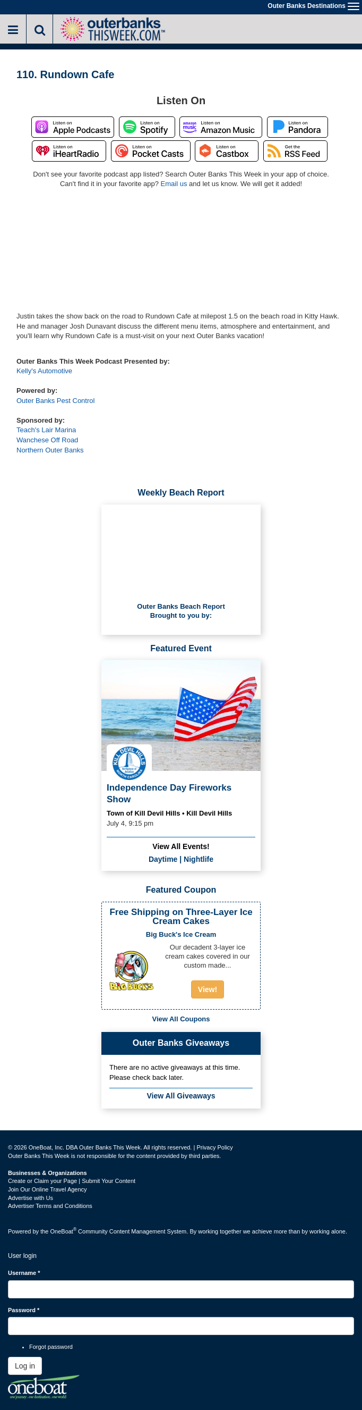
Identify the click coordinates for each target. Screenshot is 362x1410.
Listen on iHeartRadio (69, 151)
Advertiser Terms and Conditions (50, 1206)
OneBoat (63, 1231)
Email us (174, 184)
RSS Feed (295, 151)
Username (24, 1273)
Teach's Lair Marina (46, 430)
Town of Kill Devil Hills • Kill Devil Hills (169, 813)
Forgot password (51, 1347)
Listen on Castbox (226, 151)
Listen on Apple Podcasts (72, 127)
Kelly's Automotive (44, 371)
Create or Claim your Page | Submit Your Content (71, 1181)
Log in (25, 1366)
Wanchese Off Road (47, 440)
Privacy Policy (214, 1147)
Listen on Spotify (147, 127)
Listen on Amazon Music (220, 127)
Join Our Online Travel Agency (47, 1189)
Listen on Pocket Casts (151, 151)
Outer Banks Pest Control (55, 401)
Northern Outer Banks (49, 450)
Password (23, 1310)
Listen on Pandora (297, 127)
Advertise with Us (30, 1198)
